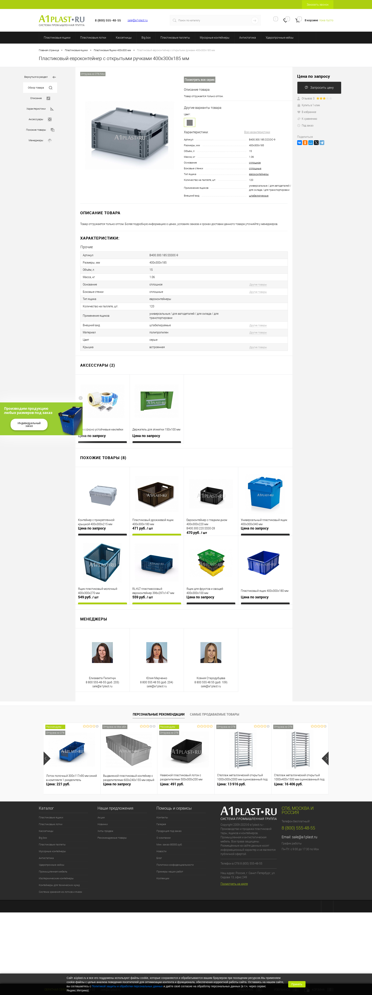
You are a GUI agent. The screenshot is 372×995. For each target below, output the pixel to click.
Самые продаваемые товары (214, 707)
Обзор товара (40, 88)
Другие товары (258, 281)
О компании (163, 830)
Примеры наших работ (169, 864)
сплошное (255, 162)
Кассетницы (124, 37)
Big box (146, 37)
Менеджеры (40, 140)
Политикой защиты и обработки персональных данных (127, 986)
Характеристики (40, 109)
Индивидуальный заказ (29, 424)
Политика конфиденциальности (175, 857)
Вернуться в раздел (40, 77)
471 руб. (142, 521)
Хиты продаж (105, 823)
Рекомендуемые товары (112, 830)
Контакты (162, 810)
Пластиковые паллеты (175, 37)
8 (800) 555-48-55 (298, 821)
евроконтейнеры (259, 174)
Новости (161, 844)
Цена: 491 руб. (172, 777)
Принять (296, 984)
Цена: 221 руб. (58, 777)
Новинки (103, 817)
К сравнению (307, 119)
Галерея (161, 817)
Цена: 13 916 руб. (231, 777)
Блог (159, 850)
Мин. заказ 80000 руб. (169, 837)
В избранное (306, 112)
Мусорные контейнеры (214, 37)
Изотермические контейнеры (56, 871)
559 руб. (142, 590)
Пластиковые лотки (93, 37)
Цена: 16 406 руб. (288, 777)
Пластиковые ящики (57, 37)
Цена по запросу (92, 428)
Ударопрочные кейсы (280, 37)
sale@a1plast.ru (138, 20)
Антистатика (247, 37)
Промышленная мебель (53, 864)
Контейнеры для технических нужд (59, 877)
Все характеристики (257, 132)
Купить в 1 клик (308, 105)
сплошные (255, 168)
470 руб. (196, 525)
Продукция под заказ (169, 823)
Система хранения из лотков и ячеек (60, 884)
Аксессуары (40, 119)
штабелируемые (259, 195)
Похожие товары (40, 130)
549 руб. (88, 590)
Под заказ (305, 125)
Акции (101, 810)
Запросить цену (319, 88)
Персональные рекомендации (159, 707)
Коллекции (162, 871)
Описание (40, 98)
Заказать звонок (318, 4)
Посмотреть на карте (234, 876)
